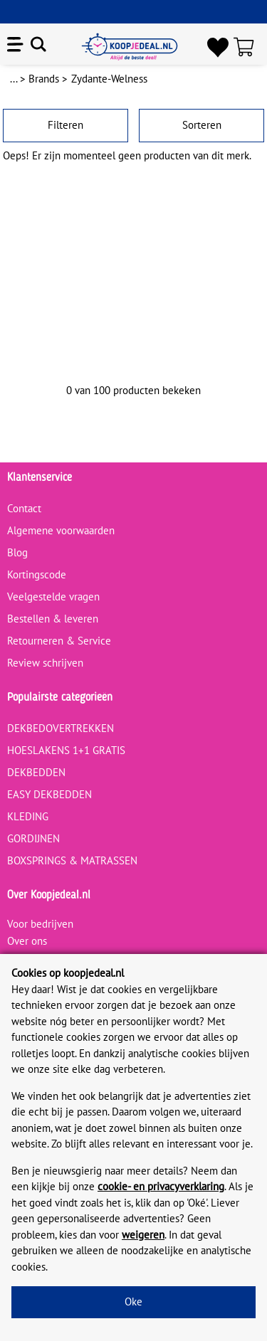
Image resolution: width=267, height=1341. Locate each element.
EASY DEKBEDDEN (49, 794)
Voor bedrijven (40, 924)
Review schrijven (45, 662)
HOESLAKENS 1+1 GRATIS (66, 750)
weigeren (143, 1234)
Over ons (27, 941)
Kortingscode (36, 574)
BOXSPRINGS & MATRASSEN (72, 860)
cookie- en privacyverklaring (161, 1186)
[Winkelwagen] (247, 47)
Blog (17, 552)
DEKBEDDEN (36, 772)
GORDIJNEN (33, 838)
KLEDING (27, 816)
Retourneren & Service (59, 640)
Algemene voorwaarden (61, 530)
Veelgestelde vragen (53, 596)
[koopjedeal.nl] (129, 47)
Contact (24, 508)
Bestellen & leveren (52, 618)
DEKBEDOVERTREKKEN (60, 728)
